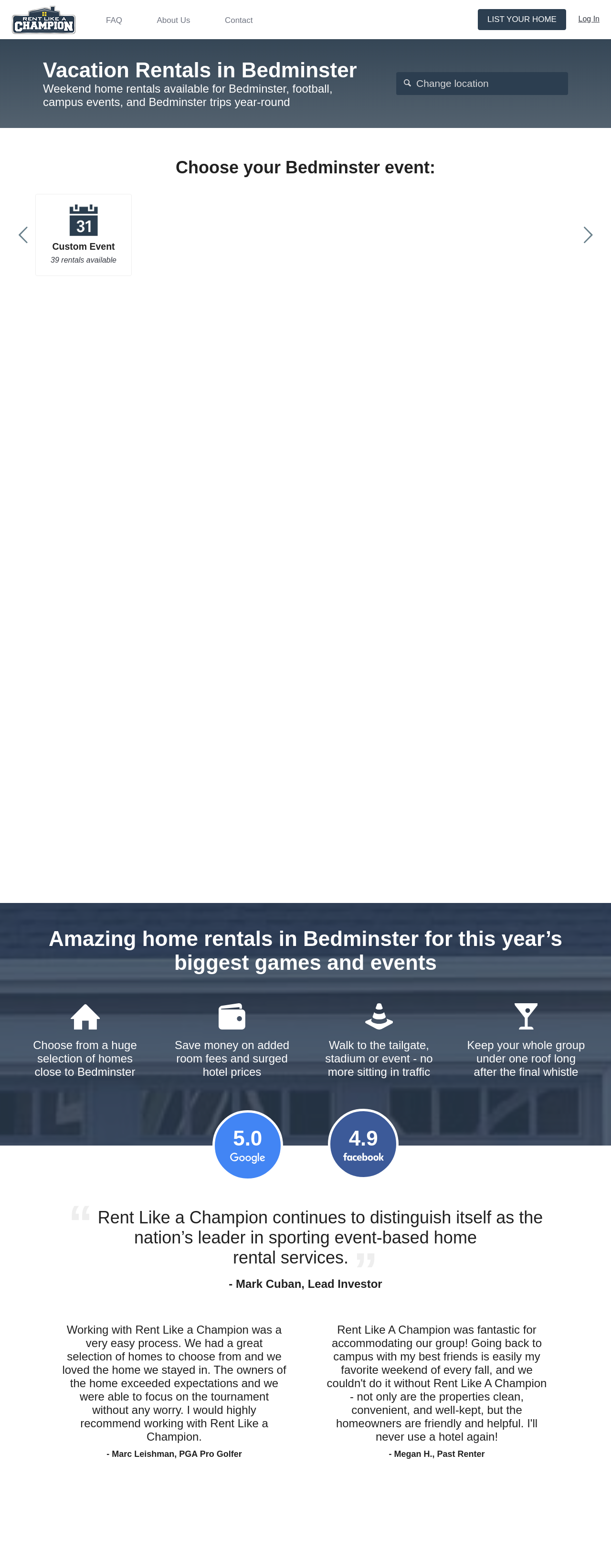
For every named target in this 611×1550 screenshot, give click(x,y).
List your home (522, 19)
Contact (239, 20)
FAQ (114, 20)
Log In (589, 19)
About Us (173, 20)
